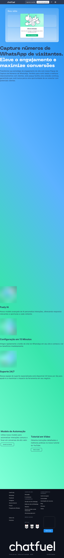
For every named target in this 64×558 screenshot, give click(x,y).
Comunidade (44, 498)
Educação (27, 494)
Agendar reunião (30, 2)
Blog (42, 503)
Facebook (11, 498)
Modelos (27, 506)
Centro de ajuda (45, 496)
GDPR (31, 554)
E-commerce (28, 497)
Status (42, 508)
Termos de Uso (13, 554)
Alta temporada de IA (30, 513)
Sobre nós (11, 517)
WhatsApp (11, 495)
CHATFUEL (11, 492)
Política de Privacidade (23, 554)
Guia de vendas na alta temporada (30, 510)
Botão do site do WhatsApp (31, 504)
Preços (11, 505)
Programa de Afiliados (14, 508)
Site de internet (13, 503)
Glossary (43, 506)
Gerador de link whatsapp (31, 501)
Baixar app (48, 530)
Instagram (11, 500)
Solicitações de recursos (47, 501)
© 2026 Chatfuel (51, 554)
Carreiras (11, 520)
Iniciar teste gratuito (43, 2)
